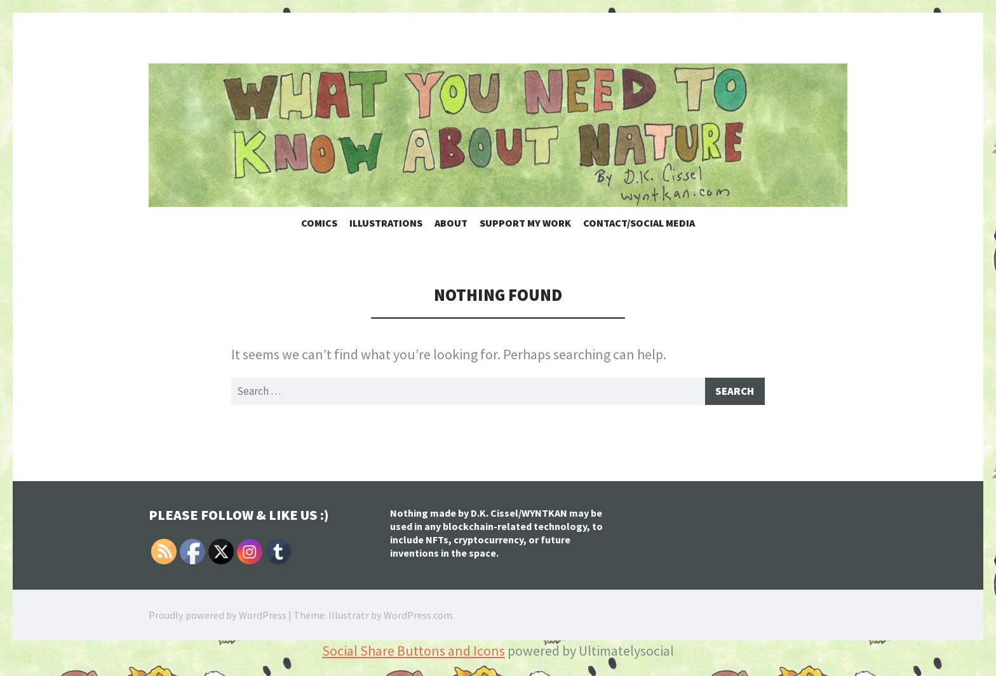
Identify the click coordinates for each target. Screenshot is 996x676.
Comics (319, 222)
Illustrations (385, 222)
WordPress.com (418, 617)
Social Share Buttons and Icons (413, 652)
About (451, 222)
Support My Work (525, 222)
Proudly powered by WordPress (217, 617)
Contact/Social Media (639, 222)
